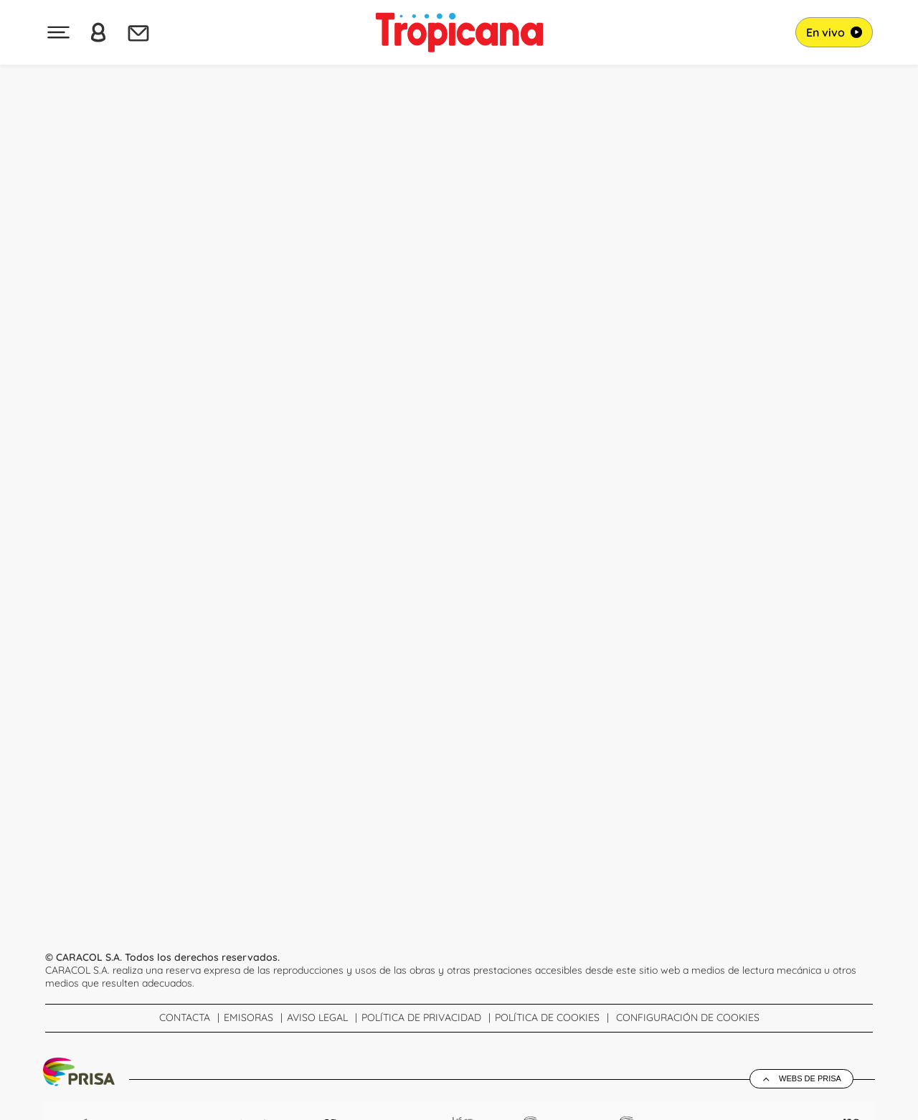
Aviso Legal (317, 1017)
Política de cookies (547, 1017)
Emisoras (248, 1017)
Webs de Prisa (810, 1078)
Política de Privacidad (421, 1017)
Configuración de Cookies (688, 1017)
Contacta (184, 1017)
